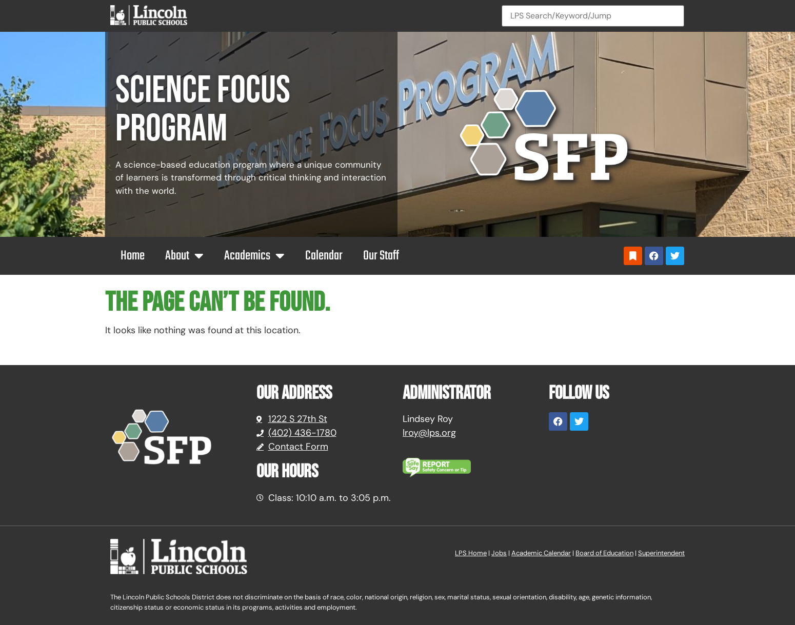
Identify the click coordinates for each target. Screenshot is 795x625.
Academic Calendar (541, 553)
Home (133, 256)
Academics (254, 256)
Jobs (499, 553)
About (184, 256)
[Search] (593, 16)
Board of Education (604, 553)
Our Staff (381, 256)
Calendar (324, 256)
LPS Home (471, 553)
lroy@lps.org (429, 433)
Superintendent (661, 553)
